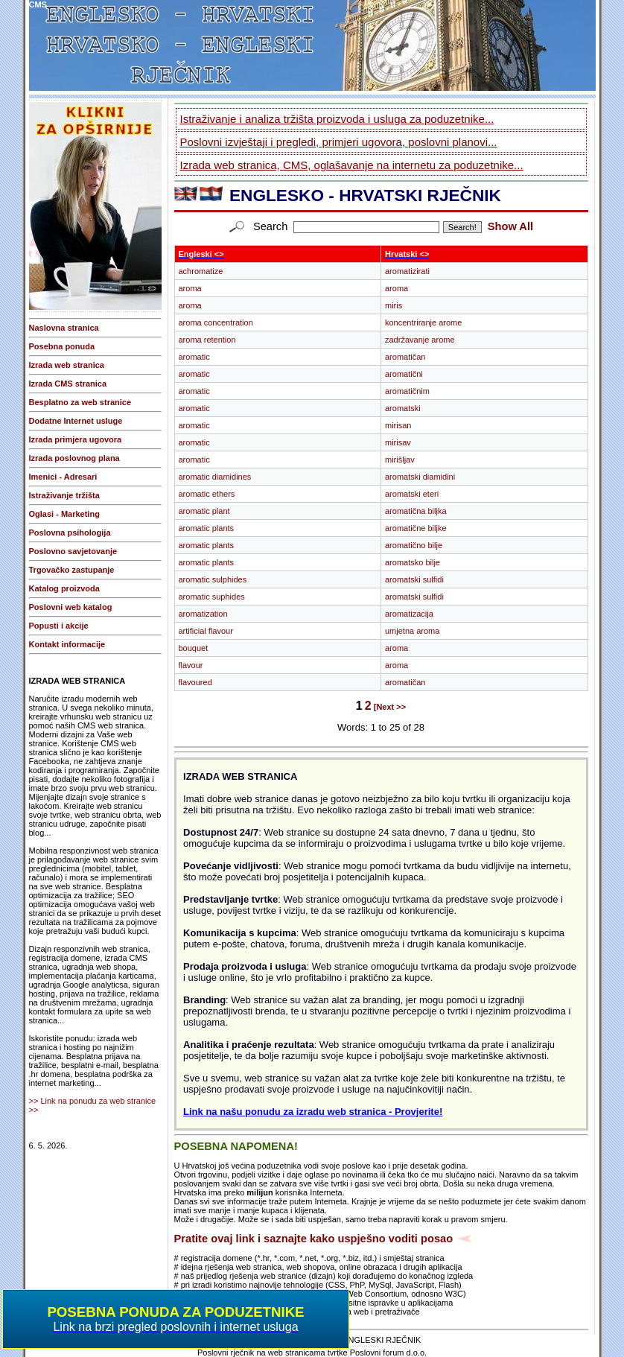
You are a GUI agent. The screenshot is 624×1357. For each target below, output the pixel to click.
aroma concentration (216, 322)
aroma (190, 288)
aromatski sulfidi (414, 579)
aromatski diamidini (420, 476)
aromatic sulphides (213, 579)
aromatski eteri (412, 493)
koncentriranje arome (423, 322)
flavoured (195, 682)
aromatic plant (204, 510)
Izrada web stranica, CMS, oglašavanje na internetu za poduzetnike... (351, 165)
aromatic (194, 356)
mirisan (398, 425)
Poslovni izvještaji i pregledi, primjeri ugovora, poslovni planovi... (338, 142)
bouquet (193, 647)
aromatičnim (407, 391)
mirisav (398, 442)
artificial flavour (206, 630)
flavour (191, 665)
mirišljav (400, 459)
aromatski (403, 408)
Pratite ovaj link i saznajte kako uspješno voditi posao (313, 1239)
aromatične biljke (416, 528)
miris (393, 305)
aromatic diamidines (215, 476)
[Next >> (390, 706)
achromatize (201, 271)
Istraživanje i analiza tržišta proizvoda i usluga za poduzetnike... (337, 118)
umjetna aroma (412, 630)
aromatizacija (409, 613)
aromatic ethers (207, 493)
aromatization (203, 613)
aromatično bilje (413, 545)
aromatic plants (207, 528)
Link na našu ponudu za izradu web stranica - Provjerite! (312, 1111)
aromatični (404, 373)
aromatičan (405, 356)
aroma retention (207, 339)
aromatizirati (407, 271)
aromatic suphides (212, 596)
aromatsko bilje (412, 562)
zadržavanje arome (420, 339)
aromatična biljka (416, 510)
